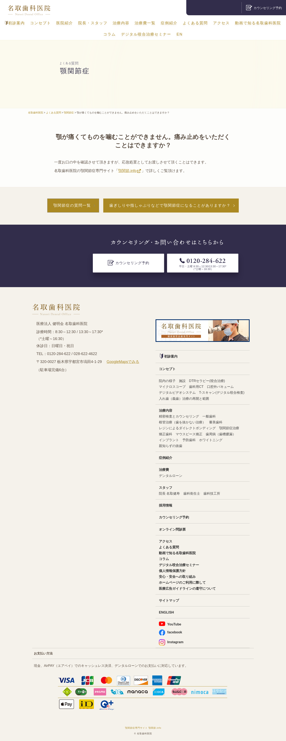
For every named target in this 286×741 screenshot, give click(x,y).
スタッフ (165, 487)
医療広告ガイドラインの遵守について (187, 588)
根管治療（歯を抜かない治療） (182, 422)
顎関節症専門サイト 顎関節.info (143, 728)
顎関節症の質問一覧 (72, 205)
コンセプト (40, 23)
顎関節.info (127, 171)
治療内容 (121, 23)
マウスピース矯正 (189, 434)
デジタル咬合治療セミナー (146, 34)
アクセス (221, 23)
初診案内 (15, 23)
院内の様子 (167, 381)
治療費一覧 (145, 23)
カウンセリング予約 (174, 517)
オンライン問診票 (172, 529)
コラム (109, 34)
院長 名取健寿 (169, 493)
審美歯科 (215, 422)
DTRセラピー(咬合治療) (207, 381)
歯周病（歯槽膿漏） (221, 434)
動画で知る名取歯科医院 (258, 23)
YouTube (170, 623)
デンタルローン (170, 475)
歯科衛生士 (191, 493)
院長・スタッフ (92, 23)
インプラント (169, 440)
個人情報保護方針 (172, 571)
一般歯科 (209, 416)
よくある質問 (195, 23)
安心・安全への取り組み (177, 576)
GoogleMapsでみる (123, 362)
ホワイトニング (210, 440)
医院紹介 (64, 23)
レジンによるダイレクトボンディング (187, 428)
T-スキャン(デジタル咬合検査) (221, 392)
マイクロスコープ (172, 386)
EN (180, 34)
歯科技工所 (211, 493)
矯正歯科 (165, 434)
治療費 (164, 469)
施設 (182, 381)
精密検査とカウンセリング (179, 416)
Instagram (171, 642)
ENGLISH (166, 612)
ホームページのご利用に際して (182, 582)
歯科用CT (196, 386)
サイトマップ (169, 600)
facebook (170, 632)
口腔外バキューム (220, 386)
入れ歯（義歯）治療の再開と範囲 (184, 398)
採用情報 (165, 505)
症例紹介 (169, 23)
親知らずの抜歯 (170, 446)
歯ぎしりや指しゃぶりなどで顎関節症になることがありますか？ (170, 205)
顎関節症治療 (229, 428)
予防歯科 (189, 440)
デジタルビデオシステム (177, 392)
